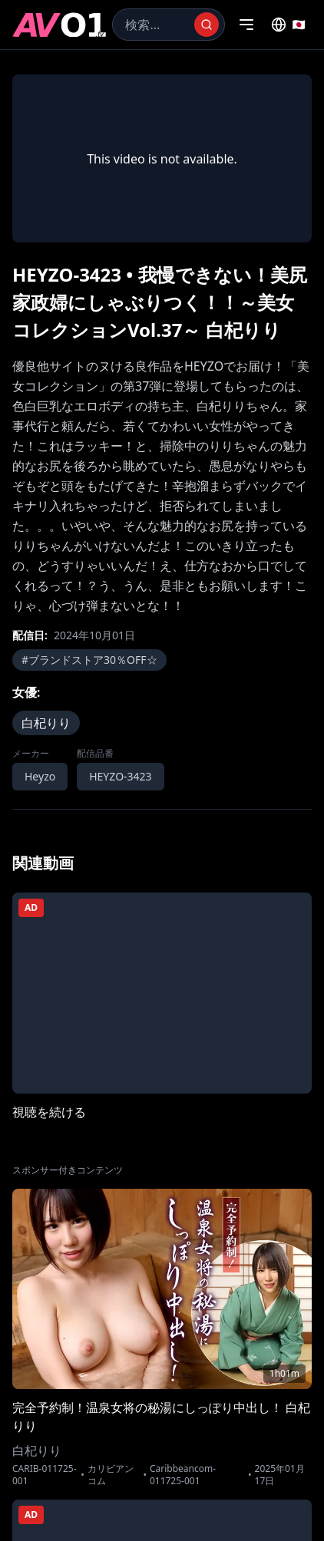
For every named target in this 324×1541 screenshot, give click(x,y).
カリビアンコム (111, 1475)
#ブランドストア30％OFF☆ (89, 659)
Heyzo (40, 776)
